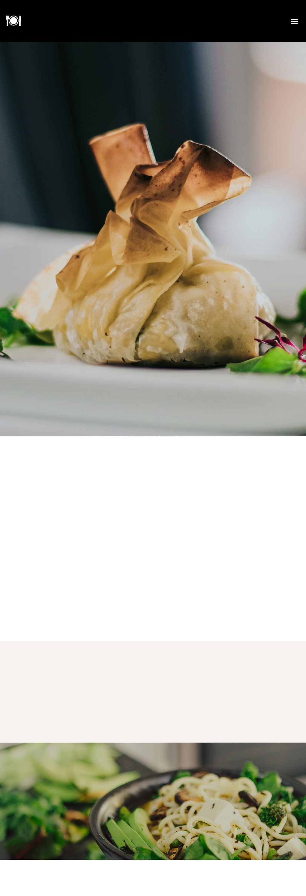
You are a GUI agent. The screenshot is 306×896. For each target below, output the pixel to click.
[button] (294, 21)
